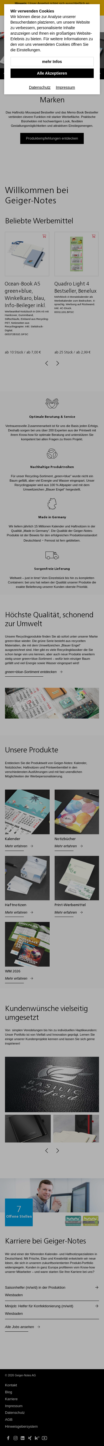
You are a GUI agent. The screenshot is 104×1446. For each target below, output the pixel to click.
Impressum (65, 87)
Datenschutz (40, 87)
